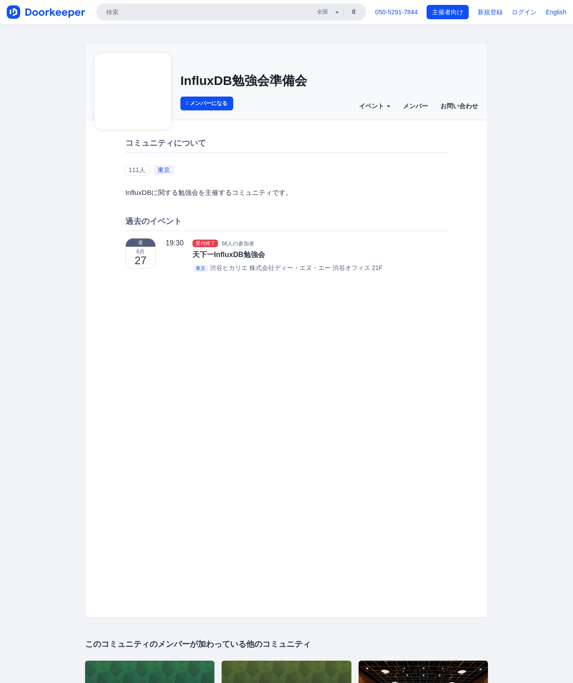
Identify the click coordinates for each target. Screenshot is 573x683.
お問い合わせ (459, 106)
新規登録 (490, 12)
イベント (374, 106)
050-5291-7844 (396, 12)
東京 (164, 169)
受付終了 (205, 243)
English (556, 12)
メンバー (415, 106)
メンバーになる (206, 103)
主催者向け (447, 12)
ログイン (524, 12)
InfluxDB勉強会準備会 (243, 81)
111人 (136, 169)
